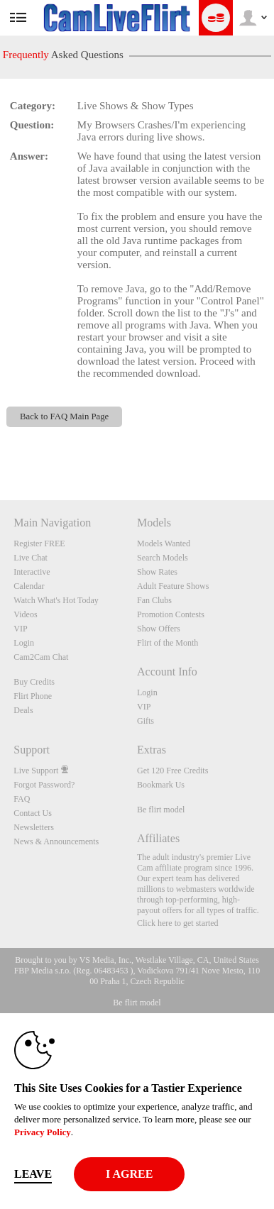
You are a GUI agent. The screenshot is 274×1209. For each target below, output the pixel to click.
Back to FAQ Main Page (64, 416)
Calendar (28, 586)
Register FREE (39, 543)
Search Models (162, 558)
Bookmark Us (161, 785)
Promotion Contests (170, 614)
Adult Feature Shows (173, 586)
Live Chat (30, 558)
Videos (25, 614)
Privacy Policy (42, 1132)
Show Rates (157, 572)
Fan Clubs (154, 600)
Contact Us (32, 813)
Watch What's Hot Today (56, 600)
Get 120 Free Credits (172, 770)
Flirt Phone (32, 696)
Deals (23, 710)
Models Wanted (163, 543)
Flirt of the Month (167, 643)
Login (23, 643)
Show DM (0, 447)
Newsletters (33, 827)
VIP (20, 629)
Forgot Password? (44, 785)
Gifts (145, 721)
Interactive (31, 572)
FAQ (21, 799)
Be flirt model (161, 810)
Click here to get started (178, 923)
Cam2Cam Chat (40, 657)
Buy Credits (34, 682)
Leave (33, 1174)
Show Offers (158, 629)
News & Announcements (56, 841)
